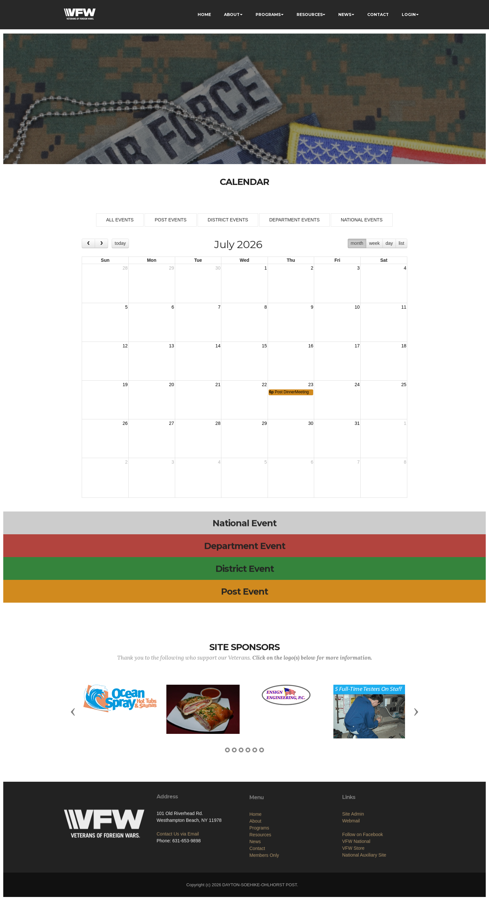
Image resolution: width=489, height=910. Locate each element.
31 (357, 423)
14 (218, 345)
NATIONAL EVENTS (362, 219)
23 (311, 384)
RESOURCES (310, 14)
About (255, 852)
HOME (204, 14)
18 (403, 345)
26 (125, 423)
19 (125, 384)
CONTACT (378, 14)
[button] (73, 711)
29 (171, 268)
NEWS (344, 14)
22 (264, 384)
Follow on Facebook (362, 863)
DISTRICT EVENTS (228, 219)
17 (357, 345)
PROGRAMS (268, 14)
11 (403, 307)
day (389, 243)
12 (125, 345)
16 (311, 345)
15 (264, 345)
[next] (101, 243)
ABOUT (232, 14)
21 (218, 384)
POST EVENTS (171, 219)
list (401, 243)
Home (255, 845)
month (357, 243)
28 (125, 268)
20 (171, 384)
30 (218, 268)
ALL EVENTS (119, 219)
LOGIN (409, 14)
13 (171, 345)
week (374, 243)
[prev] (88, 243)
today (120, 243)
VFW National (356, 870)
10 (357, 307)
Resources (260, 866)
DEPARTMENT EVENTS (294, 219)
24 (357, 384)
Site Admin (353, 842)
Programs (259, 859)
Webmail (351, 849)
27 (171, 423)
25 (403, 384)
